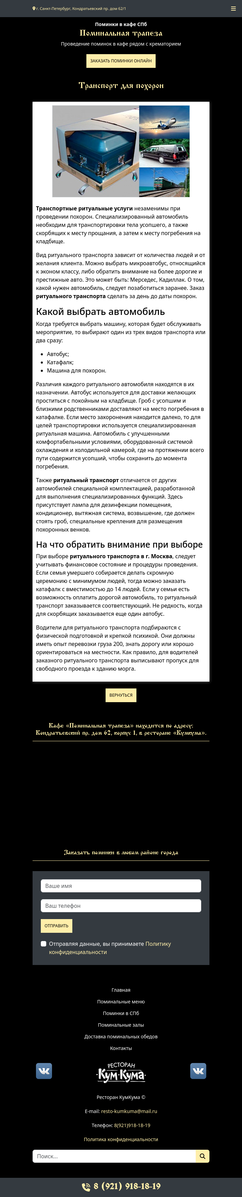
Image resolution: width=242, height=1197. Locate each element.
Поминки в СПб (121, 1013)
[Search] (114, 1156)
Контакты (121, 1048)
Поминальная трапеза (121, 33)
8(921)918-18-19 (132, 1125)
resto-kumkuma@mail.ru (129, 1111)
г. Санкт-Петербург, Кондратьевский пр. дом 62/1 (79, 8)
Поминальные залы (121, 1025)
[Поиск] (202, 1156)
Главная (120, 990)
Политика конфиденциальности (121, 1139)
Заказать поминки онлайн (121, 61)
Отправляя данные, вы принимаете (110, 948)
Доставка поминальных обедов (121, 1036)
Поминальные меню (121, 1001)
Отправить (57, 926)
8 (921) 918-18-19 (121, 1187)
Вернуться (120, 695)
